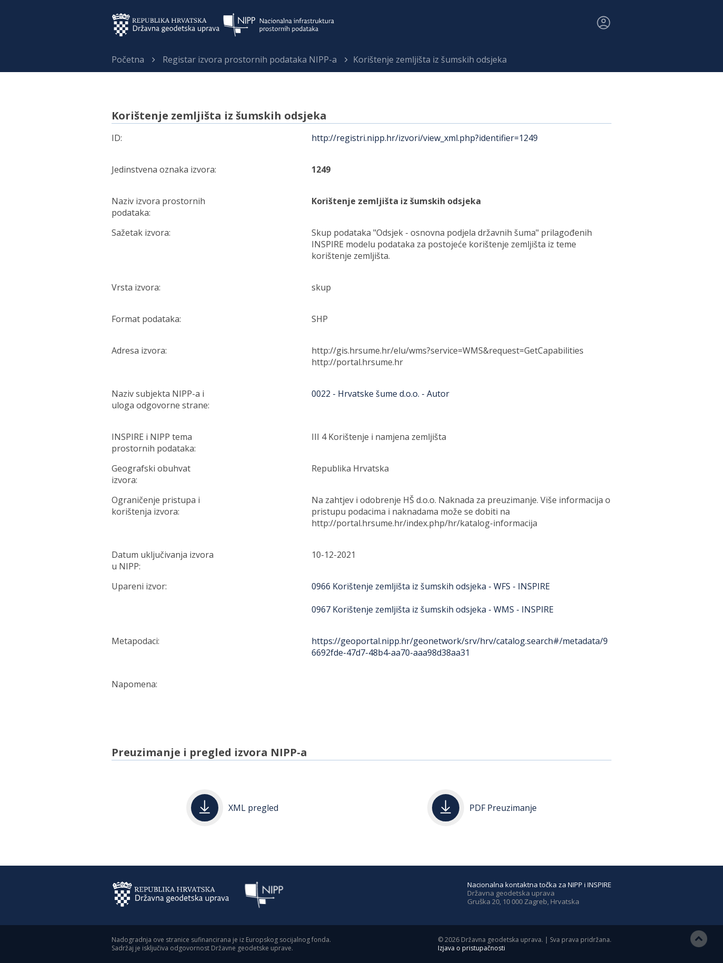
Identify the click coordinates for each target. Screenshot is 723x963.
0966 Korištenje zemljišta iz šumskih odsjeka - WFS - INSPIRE (431, 586)
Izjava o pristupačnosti (471, 948)
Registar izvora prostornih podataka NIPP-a (250, 59)
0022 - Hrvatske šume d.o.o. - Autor (380, 393)
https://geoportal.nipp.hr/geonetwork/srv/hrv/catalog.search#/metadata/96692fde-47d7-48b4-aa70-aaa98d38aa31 (460, 646)
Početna (128, 59)
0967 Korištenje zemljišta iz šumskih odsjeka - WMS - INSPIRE (433, 609)
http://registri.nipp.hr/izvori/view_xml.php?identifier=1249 (425, 138)
